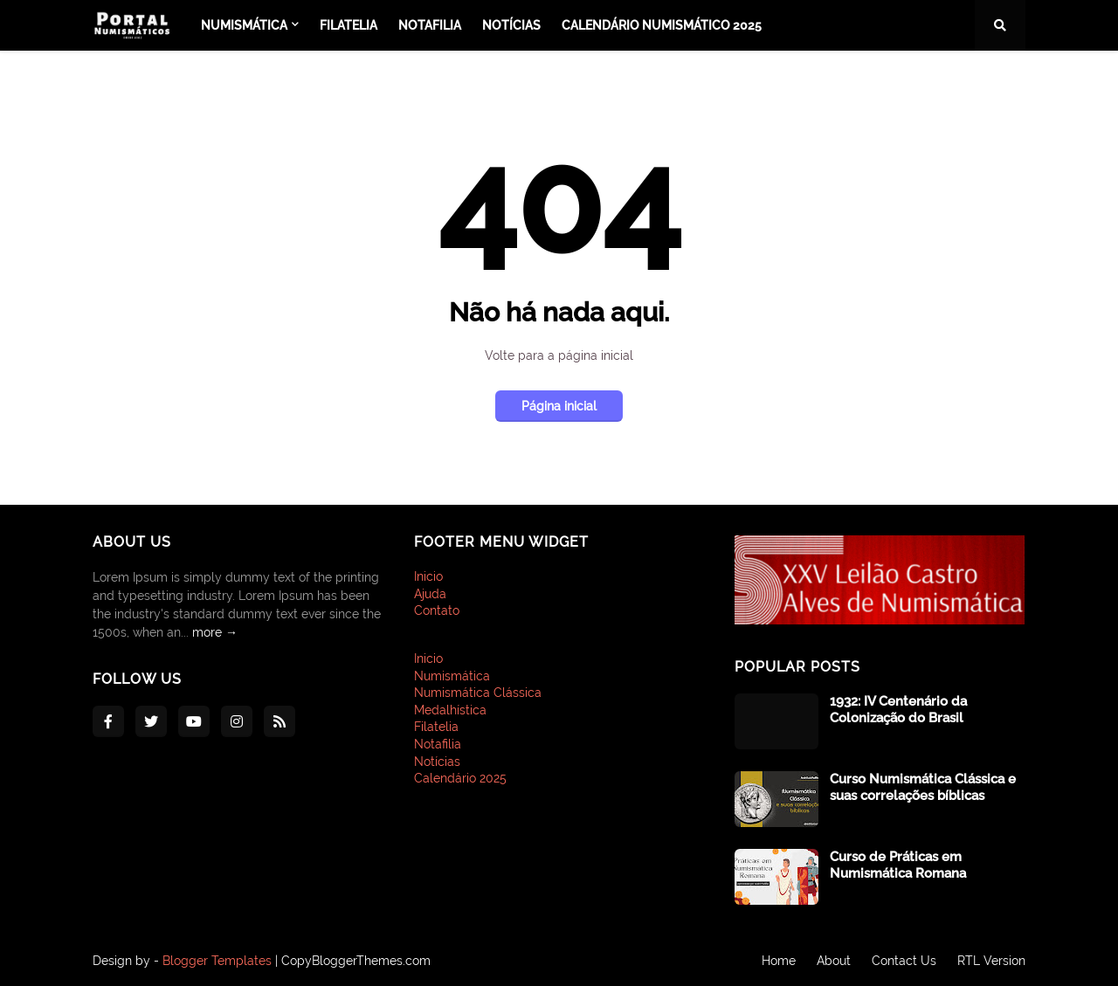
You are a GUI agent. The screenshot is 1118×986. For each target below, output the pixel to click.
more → (215, 632)
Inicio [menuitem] (428, 658)
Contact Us (904, 961)
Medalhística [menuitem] (450, 710)
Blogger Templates (217, 961)
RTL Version (991, 961)
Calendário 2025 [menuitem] (460, 778)
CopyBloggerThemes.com (356, 961)
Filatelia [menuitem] (348, 25)
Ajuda (430, 594)
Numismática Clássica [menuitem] (478, 693)
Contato (436, 610)
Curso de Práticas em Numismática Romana (898, 865)
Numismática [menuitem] (244, 25)
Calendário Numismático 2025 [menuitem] (662, 25)
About (834, 961)
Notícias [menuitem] (511, 25)
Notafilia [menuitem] (429, 25)
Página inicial (559, 406)
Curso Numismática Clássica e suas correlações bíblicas (923, 787)
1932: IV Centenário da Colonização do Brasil (898, 710)
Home (779, 961)
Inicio (428, 576)
